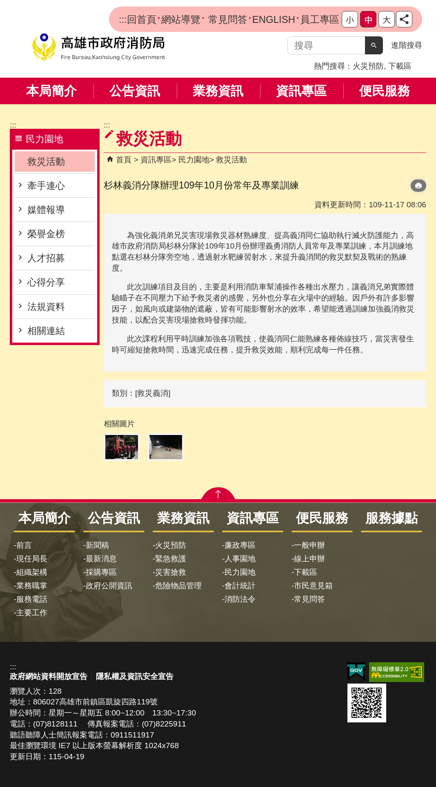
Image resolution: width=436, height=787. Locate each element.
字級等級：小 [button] (350, 19)
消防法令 (240, 599)
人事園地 (240, 558)
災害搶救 (170, 572)
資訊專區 (301, 91)
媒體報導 (46, 209)
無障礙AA (396, 672)
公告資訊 (134, 91)
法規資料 (46, 306)
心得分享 (46, 282)
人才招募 (46, 258)
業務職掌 (31, 585)
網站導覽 (180, 19)
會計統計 (240, 585)
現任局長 (31, 558)
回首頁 (141, 19)
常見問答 (226, 19)
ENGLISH (273, 19)
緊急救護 (170, 558)
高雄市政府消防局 (98, 47)
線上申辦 (309, 558)
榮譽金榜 (46, 234)
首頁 (123, 159)
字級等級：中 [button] (368, 19)
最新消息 (101, 558)
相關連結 (46, 330)
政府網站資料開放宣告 (48, 676)
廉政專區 (240, 545)
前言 (24, 545)
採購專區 (101, 572)
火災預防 (368, 66)
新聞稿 (97, 545)
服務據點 (391, 518)
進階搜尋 (406, 45)
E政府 (356, 671)
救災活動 (46, 161)
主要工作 (31, 612)
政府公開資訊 (109, 585)
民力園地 (193, 159)
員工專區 (319, 19)
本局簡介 (51, 91)
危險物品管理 (178, 585)
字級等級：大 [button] (386, 19)
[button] (374, 45)
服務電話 (31, 599)
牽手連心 (46, 185)
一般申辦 (309, 545)
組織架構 (31, 572)
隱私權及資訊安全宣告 (135, 676)
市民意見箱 (313, 585)
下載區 (400, 66)
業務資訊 (218, 91)
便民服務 (384, 91)
